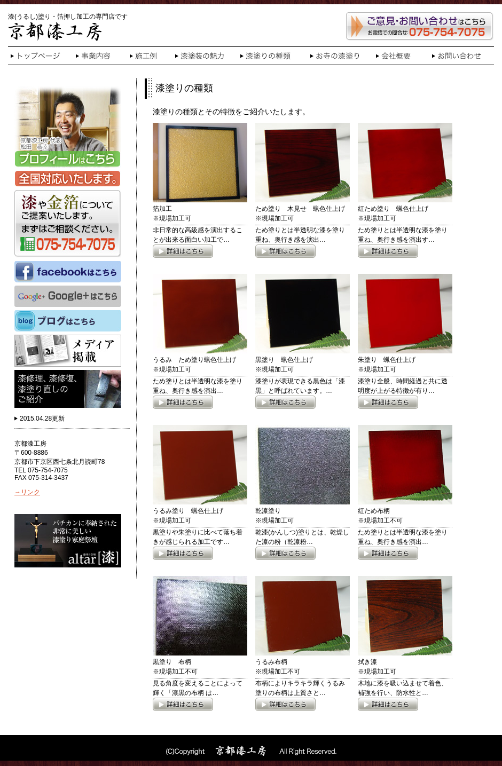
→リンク (27, 492)
